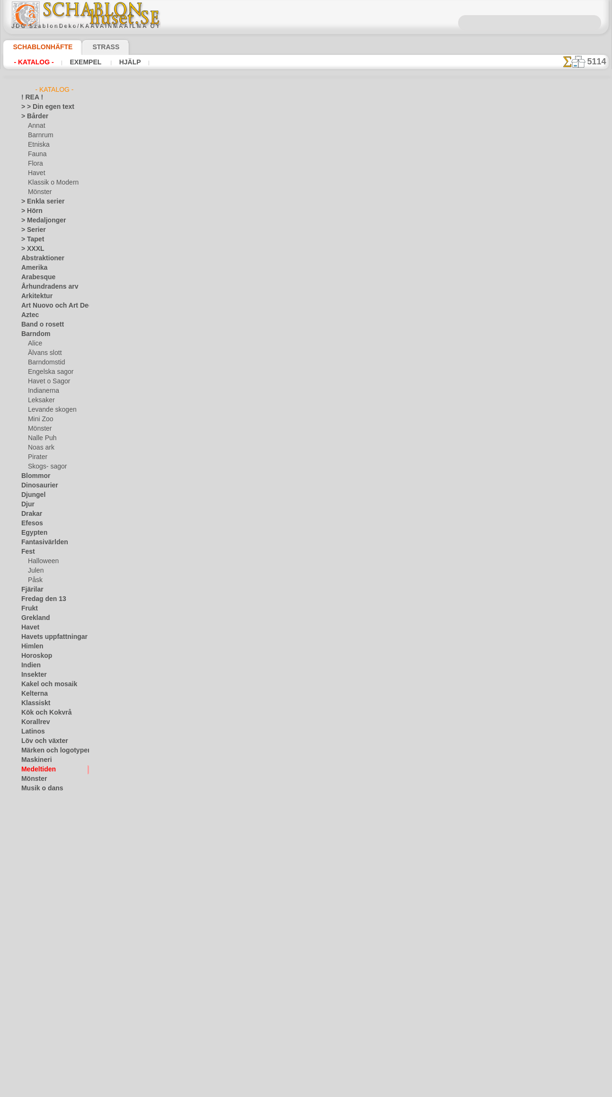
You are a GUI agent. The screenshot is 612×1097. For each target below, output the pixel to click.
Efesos (29, 523)
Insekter (32, 675)
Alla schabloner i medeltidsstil (305, 363)
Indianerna (42, 391)
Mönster (39, 192)
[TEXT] (36, 1053)
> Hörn (29, 211)
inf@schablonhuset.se (326, 479)
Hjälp (127, 62)
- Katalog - (33, 62)
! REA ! (30, 97)
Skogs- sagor (44, 466)
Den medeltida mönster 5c (417, 213)
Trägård (31, 921)
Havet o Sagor (46, 381)
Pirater (37, 457)
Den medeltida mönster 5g (417, 232)
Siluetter (32, 864)
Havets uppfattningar (49, 637)
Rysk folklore (37, 845)
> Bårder (32, 116)
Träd (27, 911)
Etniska (37, 145)
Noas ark (40, 447)
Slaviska (32, 873)
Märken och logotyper (50, 750)
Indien (29, 665)
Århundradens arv (45, 287)
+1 (341, 342)
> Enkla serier (38, 201)
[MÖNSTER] (44, 1044)
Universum (35, 930)
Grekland (33, 618)
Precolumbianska (43, 817)
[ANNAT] (39, 987)
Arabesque (35, 277)
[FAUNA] (40, 1034)
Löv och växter (40, 741)
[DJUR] (37, 1015)
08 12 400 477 (321, 462)
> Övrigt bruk (156, 286)
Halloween (41, 561)
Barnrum (39, 135)
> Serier (30, 230)
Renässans (35, 826)
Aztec (28, 315)
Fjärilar (30, 589)
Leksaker (39, 400)
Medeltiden (36, 769)
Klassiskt (33, 703)
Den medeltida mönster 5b (417, 194)
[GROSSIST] (37, 977)
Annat (36, 126)
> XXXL (30, 249)
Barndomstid (45, 362)
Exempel (85, 62)
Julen (34, 570)
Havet (36, 173)
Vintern (31, 968)
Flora (35, 163)
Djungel (31, 495)
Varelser (32, 940)
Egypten (31, 533)
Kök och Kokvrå (41, 712)
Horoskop (34, 656)
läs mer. (366, 1089)
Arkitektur (34, 296)
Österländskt (38, 807)
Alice (34, 343)
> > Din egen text (42, 107)
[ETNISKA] (42, 1025)
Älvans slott (43, 353)
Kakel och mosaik (43, 684)
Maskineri (34, 760)
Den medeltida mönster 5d (417, 251)
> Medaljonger (39, 220)
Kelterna (32, 694)
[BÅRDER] (41, 996)
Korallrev (33, 722)
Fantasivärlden (41, 542)
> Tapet (30, 239)
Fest (27, 552)
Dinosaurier (36, 485)
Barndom (33, 334)
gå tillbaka (306, 342)
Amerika (32, 268)
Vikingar (32, 959)
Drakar (30, 514)
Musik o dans (38, 788)
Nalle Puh (40, 438)
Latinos (31, 731)
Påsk (34, 580)
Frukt (28, 608)
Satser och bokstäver (49, 854)
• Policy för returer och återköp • (306, 573)
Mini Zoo (39, 419)
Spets (28, 892)
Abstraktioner (39, 258)
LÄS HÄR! (219, 286)
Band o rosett (39, 324)
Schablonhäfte (37, 47)
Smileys (31, 883)
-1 (270, 342)
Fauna (36, 154)
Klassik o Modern (50, 182)
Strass (91, 47)
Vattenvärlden (40, 949)
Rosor (29, 836)
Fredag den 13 (39, 599)
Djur (27, 504)
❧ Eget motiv (38, 1063)
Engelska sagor (47, 372)
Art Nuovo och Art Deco (52, 305)
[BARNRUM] (45, 1006)
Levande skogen (48, 410)
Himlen (30, 646)
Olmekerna (35, 798)
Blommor (33, 476)
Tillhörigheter (38, 902)
